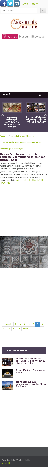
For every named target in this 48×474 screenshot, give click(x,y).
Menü (6, 94)
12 (19, 328)
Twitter (10, 3)
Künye (24, 3)
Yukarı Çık (6, 463)
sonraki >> (27, 328)
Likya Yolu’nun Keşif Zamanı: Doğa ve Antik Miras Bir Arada (31, 384)
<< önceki (8, 324)
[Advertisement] (24, 66)
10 (9, 328)
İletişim (34, 3)
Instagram (17, 3)
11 (14, 328)
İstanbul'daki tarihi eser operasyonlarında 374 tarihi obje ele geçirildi (30, 360)
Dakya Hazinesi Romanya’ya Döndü (30, 371)
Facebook (3, 3)
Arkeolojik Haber (25, 460)
